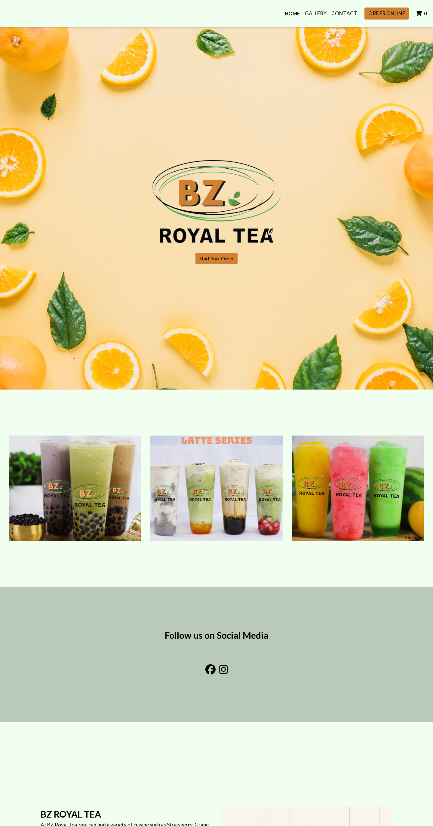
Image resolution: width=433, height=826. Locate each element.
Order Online (386, 13)
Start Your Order (216, 258)
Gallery (316, 13)
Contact (344, 13)
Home (292, 13)
